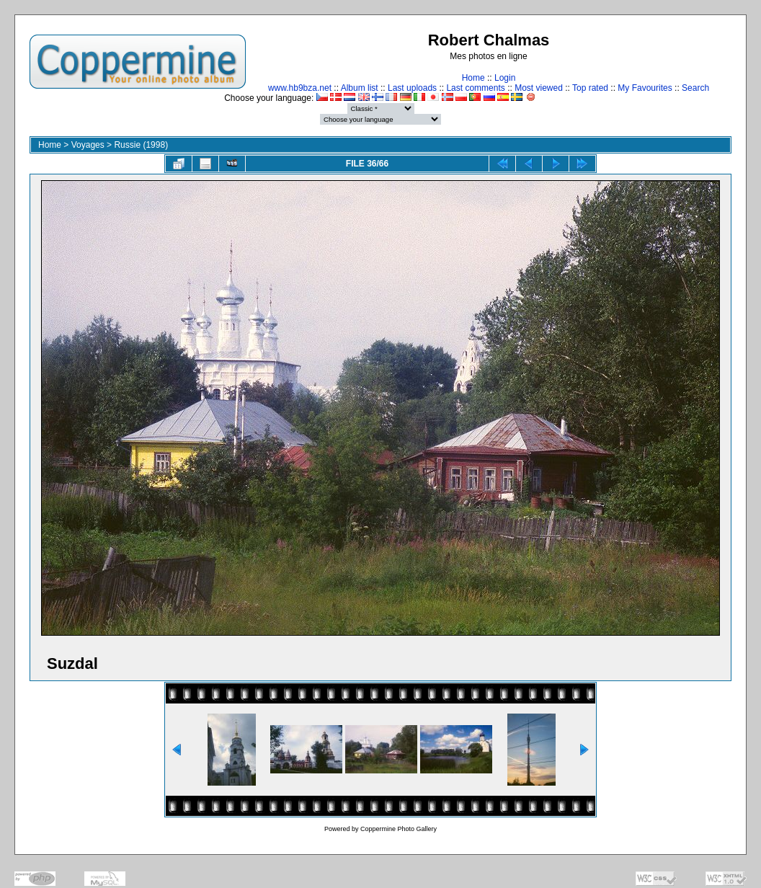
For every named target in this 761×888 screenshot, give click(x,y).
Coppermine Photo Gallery (398, 828)
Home (473, 78)
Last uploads (412, 88)
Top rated (590, 88)
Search (695, 88)
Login (504, 78)
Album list (359, 88)
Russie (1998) (141, 145)
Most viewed (539, 88)
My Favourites (645, 88)
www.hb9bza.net (299, 88)
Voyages (87, 145)
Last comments (475, 88)
